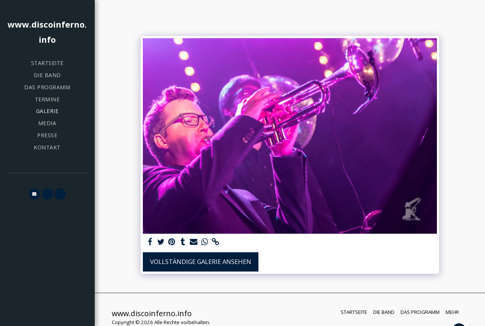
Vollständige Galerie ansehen (200, 261)
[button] (34, 194)
